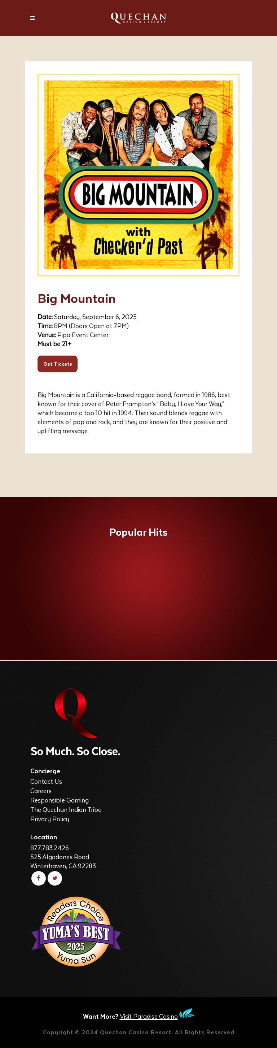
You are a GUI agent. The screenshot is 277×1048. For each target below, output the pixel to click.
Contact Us (46, 781)
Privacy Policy (49, 819)
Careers (41, 791)
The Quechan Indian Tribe (65, 809)
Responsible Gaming (59, 800)
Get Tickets (57, 364)
